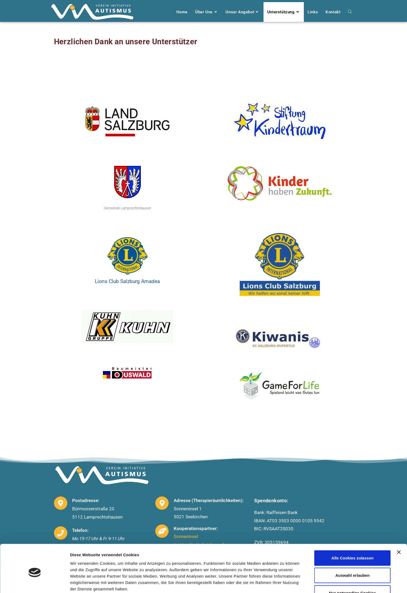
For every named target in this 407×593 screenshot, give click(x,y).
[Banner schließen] (399, 528)
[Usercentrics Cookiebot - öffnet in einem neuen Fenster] (34, 583)
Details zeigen (284, 582)
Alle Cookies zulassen (352, 534)
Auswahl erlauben (352, 552)
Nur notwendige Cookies (352, 569)
